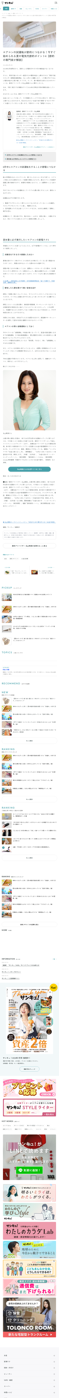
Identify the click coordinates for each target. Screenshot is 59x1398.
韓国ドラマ (18, 1129)
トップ (4, 13)
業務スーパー (29, 1129)
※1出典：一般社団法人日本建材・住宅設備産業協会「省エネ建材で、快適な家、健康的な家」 (29, 281)
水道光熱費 (24, 559)
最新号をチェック (29, 1069)
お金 (6, 8)
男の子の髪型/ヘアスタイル (35, 1125)
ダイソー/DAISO (19, 1125)
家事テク (13, 9)
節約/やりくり (17, 13)
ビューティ (29, 9)
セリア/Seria (7, 1125)
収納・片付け (29, 1367)
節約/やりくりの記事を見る (29, 925)
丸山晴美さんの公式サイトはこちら (29, 469)
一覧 (54, 959)
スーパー (44, 9)
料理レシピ (54, 9)
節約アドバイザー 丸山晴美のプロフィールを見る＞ (38, 147)
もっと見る (29, 741)
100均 (37, 9)
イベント (53, 1129)
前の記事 (7, 567)
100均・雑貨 (29, 1380)
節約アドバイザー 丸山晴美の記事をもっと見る (29, 546)
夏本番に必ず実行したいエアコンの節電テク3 (21, 159)
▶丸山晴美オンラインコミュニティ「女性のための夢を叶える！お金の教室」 (34, 141)
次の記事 (51, 567)
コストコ (38, 1129)
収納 (21, 9)
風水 (48, 1125)
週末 (45, 1129)
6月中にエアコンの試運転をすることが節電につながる (24, 155)
